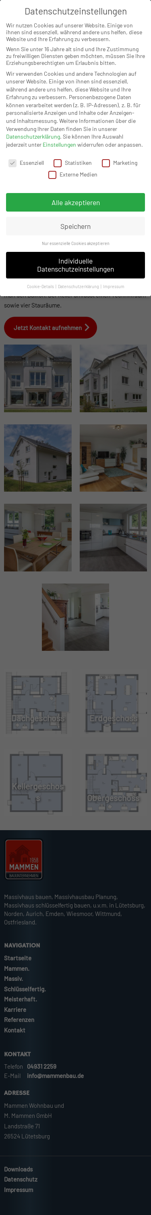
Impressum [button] (113, 293)
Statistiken (73, 169)
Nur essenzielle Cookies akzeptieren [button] (76, 250)
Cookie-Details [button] (41, 293)
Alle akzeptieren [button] (76, 209)
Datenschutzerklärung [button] (79, 293)
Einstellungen (59, 151)
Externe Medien (72, 181)
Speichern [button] (75, 232)
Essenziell (26, 169)
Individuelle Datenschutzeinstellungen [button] (75, 272)
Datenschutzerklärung (33, 143)
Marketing (119, 169)
